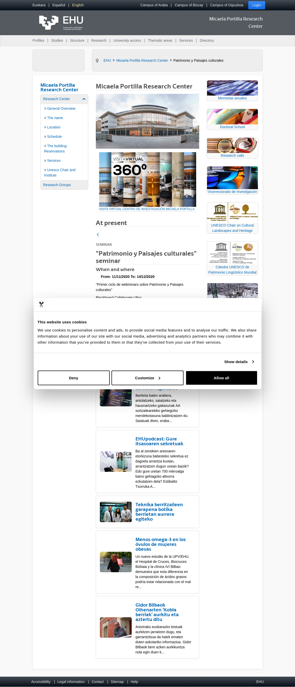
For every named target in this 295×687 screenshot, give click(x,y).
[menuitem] (39, 5)
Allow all (221, 377)
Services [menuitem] (186, 40)
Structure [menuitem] (77, 40)
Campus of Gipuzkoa (226, 5)
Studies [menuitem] (57, 40)
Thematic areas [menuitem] (160, 40)
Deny (73, 377)
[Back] (98, 235)
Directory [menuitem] (207, 40)
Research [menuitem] (98, 40)
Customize (147, 377)
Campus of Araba (154, 5)
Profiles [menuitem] (38, 40)
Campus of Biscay (189, 5)
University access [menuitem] (127, 40)
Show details (236, 362)
